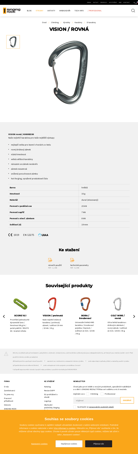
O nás (6, 387)
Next (134, 316)
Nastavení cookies (39, 444)
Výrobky (39, 11)
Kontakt (117, 2)
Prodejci (94, 2)
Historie (7, 405)
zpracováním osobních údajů (101, 407)
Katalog (47, 387)
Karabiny (78, 22)
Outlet (86, 2)
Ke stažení (104, 2)
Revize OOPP (49, 391)
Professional (110, 394)
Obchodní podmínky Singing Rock (51, 408)
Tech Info (79, 11)
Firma (80, 2)
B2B (111, 2)
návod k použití (55, 265)
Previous (4, 316)
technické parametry (79, 265)
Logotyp (47, 401)
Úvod (44, 22)
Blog (29, 11)
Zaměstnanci (9, 391)
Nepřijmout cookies (69, 444)
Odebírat (126, 401)
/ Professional (95, 11)
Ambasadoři (64, 11)
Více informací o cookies (65, 428)
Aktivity (51, 11)
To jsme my (9, 394)
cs (131, 2)
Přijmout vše (98, 444)
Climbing (55, 22)
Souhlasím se (95, 407)
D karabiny (91, 22)
